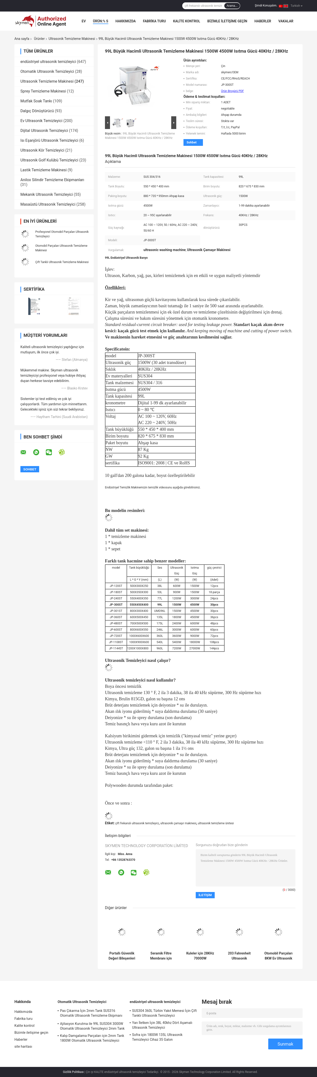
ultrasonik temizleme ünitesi (216, 823)
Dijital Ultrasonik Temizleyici (44, 130)
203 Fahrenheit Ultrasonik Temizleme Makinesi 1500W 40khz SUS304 (239, 955)
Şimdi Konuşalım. (266, 5)
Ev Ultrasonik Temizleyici (41, 120)
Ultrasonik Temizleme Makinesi (72, 39)
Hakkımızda (126, 21)
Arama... (232, 5)
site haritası (23, 1046)
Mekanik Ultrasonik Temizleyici (46, 194)
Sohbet (191, 142)
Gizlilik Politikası (73, 1072)
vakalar (285, 21)
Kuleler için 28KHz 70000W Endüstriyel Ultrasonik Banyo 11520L (200, 955)
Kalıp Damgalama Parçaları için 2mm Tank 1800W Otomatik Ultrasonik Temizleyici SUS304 (92, 1039)
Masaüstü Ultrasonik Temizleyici (47, 204)
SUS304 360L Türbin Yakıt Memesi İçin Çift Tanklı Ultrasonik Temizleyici (164, 1013)
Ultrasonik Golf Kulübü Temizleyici (49, 160)
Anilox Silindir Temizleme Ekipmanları (52, 180)
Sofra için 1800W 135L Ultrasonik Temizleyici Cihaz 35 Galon (157, 1037)
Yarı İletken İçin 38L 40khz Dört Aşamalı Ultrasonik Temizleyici (162, 1025)
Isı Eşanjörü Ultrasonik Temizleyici (49, 140)
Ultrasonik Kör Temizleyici (42, 150)
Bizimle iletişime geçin (227, 21)
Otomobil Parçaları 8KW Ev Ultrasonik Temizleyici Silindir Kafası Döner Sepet (278, 955)
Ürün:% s (100, 21)
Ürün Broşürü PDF (232, 91)
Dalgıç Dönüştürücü (37, 111)
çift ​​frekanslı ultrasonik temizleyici (137, 823)
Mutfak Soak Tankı (36, 101)
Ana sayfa (21, 39)
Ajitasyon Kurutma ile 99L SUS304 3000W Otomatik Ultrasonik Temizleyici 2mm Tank (92, 1026)
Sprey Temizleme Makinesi (43, 91)
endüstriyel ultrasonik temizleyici (48, 61)
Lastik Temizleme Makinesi (43, 170)
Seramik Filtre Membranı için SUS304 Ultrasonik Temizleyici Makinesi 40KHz (161, 955)
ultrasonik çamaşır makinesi (178, 823)
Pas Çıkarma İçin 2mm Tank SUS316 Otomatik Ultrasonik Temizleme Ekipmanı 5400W (91, 1014)
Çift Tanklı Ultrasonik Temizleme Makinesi (62, 262)
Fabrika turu (154, 21)
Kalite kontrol (186, 21)
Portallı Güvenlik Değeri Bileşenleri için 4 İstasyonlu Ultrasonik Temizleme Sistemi (121, 955)
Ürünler (39, 39)
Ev (84, 21)
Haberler (262, 21)
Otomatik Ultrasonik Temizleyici (47, 71)
